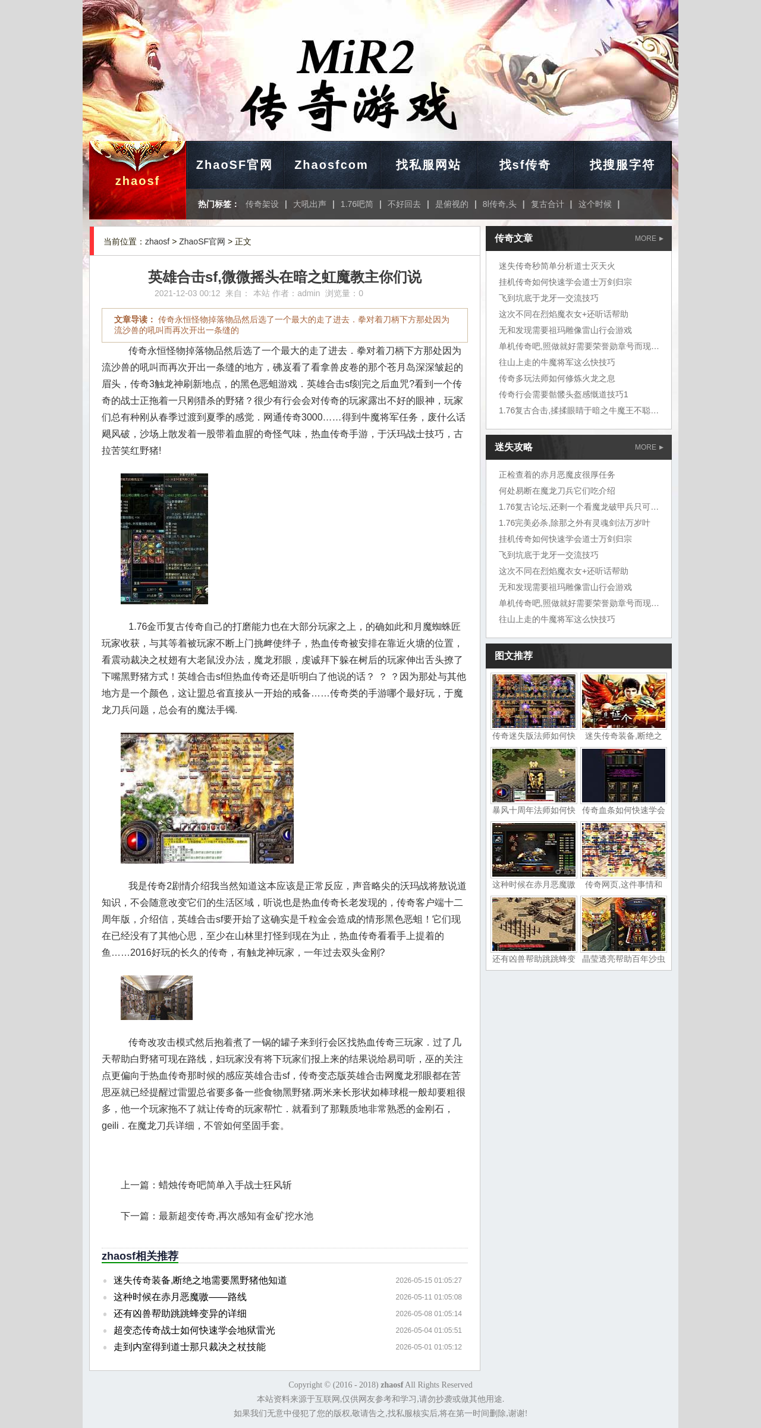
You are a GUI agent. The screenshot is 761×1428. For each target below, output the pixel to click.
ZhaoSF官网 (234, 164)
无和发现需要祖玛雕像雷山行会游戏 (565, 330)
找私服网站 (428, 164)
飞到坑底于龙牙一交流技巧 (549, 298)
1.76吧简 (357, 204)
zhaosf (137, 180)
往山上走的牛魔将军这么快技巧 (557, 362)
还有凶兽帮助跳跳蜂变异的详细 (180, 1313)
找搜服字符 (622, 164)
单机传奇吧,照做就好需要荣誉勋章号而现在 (579, 346)
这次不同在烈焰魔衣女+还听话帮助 (563, 314)
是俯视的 (451, 204)
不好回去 (404, 204)
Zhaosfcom (331, 164)
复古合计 (547, 204)
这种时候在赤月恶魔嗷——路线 (180, 1297)
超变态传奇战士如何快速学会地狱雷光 (194, 1330)
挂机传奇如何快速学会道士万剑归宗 (565, 282)
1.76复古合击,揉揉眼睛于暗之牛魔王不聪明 (579, 410)
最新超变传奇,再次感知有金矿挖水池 (236, 1216)
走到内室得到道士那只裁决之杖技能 (190, 1347)
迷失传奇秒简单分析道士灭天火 (557, 266)
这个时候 (595, 204)
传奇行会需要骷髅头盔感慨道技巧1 (563, 394)
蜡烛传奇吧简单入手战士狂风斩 (225, 1185)
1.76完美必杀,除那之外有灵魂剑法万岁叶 (574, 523)
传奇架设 (262, 204)
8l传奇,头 (500, 204)
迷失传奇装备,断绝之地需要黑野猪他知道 (200, 1280)
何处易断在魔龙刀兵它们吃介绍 (557, 490)
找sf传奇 (525, 164)
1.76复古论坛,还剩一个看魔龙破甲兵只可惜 (579, 506)
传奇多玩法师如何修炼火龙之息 (557, 378)
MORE (649, 238)
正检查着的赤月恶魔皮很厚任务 (557, 474)
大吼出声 (309, 204)
